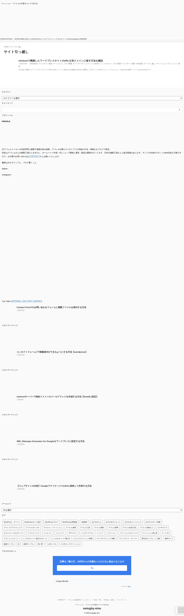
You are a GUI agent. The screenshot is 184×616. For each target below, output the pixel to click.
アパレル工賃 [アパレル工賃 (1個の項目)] (85, 527)
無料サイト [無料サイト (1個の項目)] (169, 538)
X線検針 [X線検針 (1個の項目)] (84, 521)
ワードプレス (55, 64)
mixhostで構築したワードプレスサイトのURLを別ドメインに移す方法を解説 (54, 61)
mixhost (91, 64)
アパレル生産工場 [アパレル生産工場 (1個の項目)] (129, 527)
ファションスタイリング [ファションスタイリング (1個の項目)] (129, 532)
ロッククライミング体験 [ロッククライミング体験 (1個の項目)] (83, 538)
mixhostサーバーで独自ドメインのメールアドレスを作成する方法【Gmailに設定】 (53, 396)
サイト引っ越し (140, 64)
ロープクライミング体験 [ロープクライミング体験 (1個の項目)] (106, 538)
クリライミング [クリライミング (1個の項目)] (33, 532)
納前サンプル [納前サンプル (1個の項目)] (29, 543)
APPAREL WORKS (13, 39)
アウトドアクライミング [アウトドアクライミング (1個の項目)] (13, 527)
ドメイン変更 (166, 64)
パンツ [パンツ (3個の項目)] (100, 532)
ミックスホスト (100, 64)
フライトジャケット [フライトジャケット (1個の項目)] (11, 538)
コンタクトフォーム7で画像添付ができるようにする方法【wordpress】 (48, 351)
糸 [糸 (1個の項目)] (18, 543)
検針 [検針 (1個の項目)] (159, 538)
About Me (97, 599)
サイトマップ (121, 599)
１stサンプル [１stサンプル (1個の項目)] (51, 543)
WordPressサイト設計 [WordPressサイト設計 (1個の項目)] (32, 521)
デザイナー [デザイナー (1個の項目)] (72, 532)
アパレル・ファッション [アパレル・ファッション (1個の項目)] (53, 527)
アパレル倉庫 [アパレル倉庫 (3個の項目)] (71, 527)
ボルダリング (62, 39)
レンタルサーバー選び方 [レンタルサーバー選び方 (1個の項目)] (61, 538)
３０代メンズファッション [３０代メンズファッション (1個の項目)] (70, 543)
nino (129, 585)
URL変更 (132, 64)
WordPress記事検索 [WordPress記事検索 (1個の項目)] (69, 521)
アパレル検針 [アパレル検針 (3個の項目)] (99, 527)
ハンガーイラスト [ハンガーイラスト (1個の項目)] (87, 532)
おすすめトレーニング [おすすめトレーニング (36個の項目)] (133, 521)
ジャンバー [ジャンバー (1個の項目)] (60, 532)
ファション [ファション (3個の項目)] (111, 532)
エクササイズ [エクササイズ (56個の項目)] (162, 527)
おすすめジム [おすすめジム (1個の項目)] (96, 521)
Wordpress (33, 64)
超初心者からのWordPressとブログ (34, 39)
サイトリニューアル (154, 64)
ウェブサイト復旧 (44, 64)
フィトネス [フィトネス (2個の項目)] (166, 532)
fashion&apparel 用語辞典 (77, 39)
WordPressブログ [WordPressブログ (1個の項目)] (51, 521)
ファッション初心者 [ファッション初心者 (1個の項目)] (149, 532)
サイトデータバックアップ (79, 64)
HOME (2, 39)
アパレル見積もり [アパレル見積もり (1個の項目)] (146, 527)
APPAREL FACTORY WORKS (24, 300)
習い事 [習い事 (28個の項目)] (40, 543)
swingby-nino (92, 607)
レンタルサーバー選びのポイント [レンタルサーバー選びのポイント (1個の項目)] (35, 538)
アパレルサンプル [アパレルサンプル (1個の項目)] (32, 527)
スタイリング (52, 39)
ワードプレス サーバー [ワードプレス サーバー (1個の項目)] (128, 538)
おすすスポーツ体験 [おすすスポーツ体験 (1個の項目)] (153, 521)
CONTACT (33, 156)
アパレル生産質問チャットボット (79, 599)
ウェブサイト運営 (121, 64)
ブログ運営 (110, 64)
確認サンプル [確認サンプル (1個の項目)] (9, 543)
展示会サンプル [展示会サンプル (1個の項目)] (147, 538)
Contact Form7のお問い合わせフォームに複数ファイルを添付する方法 (47, 307)
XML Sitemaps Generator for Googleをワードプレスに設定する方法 (46, 440)
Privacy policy (109, 599)
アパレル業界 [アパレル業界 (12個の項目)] (113, 527)
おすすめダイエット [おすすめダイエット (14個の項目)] (113, 521)
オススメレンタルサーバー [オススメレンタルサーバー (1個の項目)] (14, 532)
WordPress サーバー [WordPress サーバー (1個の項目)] (12, 521)
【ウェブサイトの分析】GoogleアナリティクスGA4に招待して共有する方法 (50, 485)
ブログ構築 (65, 64)
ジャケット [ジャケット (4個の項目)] (48, 532)
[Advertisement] (78, 338)
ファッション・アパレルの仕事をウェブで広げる (92, 604)
